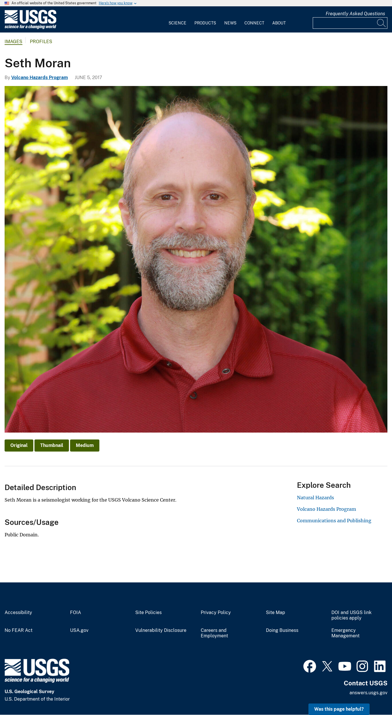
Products (205, 23)
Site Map (275, 612)
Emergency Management (345, 633)
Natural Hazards (315, 497)
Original (19, 445)
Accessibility (18, 612)
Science (177, 23)
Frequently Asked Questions (355, 13)
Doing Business (282, 630)
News (230, 23)
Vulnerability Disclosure (160, 630)
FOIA (75, 612)
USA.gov (79, 630)
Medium (85, 445)
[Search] (381, 23)
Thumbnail (51, 445)
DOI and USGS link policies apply (351, 615)
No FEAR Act (18, 630)
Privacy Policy (216, 612)
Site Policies (148, 612)
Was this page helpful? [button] (339, 709)
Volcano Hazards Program (39, 77)
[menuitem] (177, 19)
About (279, 23)
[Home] (30, 27)
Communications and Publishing (334, 520)
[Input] (350, 23)
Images (13, 41)
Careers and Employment (214, 633)
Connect (254, 23)
